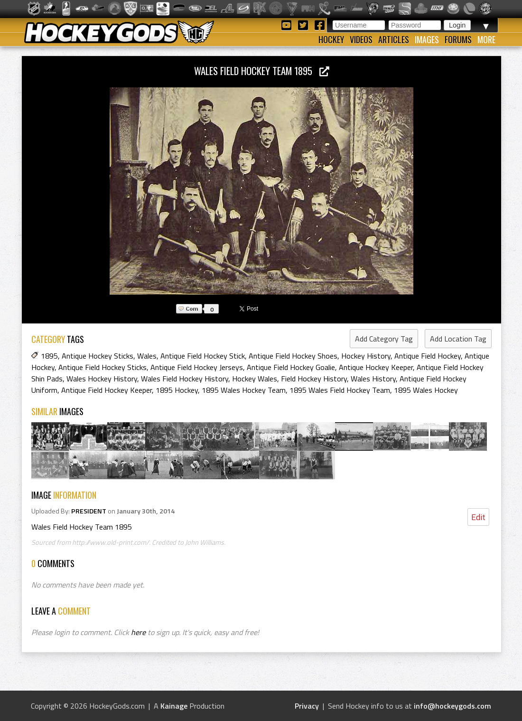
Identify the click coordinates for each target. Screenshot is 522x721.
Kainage (173, 706)
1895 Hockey (177, 390)
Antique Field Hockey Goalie (291, 367)
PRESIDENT (88, 511)
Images (427, 39)
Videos (361, 39)
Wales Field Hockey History (184, 378)
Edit (478, 517)
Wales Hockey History (101, 378)
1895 (49, 355)
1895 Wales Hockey (426, 390)
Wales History (373, 378)
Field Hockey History (314, 378)
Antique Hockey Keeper (376, 367)
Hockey (331, 39)
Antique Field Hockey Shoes (293, 355)
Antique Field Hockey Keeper (106, 390)
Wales (147, 355)
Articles (393, 39)
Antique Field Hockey (427, 355)
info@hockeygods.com (452, 706)
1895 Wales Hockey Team (244, 390)
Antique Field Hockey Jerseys (196, 367)
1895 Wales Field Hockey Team (339, 390)
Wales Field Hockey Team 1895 (261, 70)
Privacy (307, 706)
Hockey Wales (254, 378)
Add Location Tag (458, 338)
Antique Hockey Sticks (97, 355)
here (138, 632)
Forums (458, 39)
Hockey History (366, 355)
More (486, 39)
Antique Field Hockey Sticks (102, 367)
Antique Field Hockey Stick (202, 355)
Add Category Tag (384, 338)
